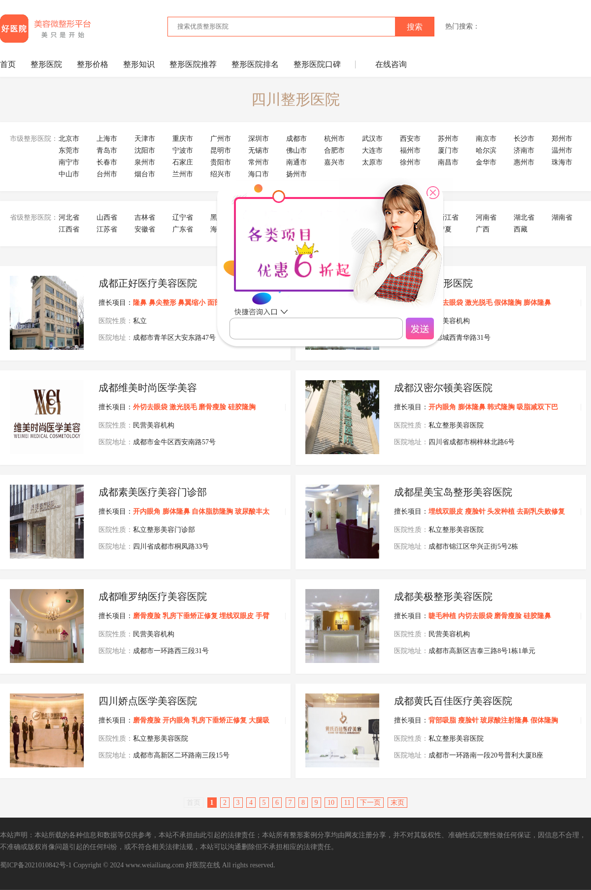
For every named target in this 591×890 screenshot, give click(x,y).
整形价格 (92, 64)
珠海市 (562, 162)
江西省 (69, 229)
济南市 (524, 150)
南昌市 (448, 162)
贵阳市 (220, 162)
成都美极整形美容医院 (443, 596)
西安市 (410, 138)
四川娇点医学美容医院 (147, 700)
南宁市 (69, 162)
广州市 (220, 138)
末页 (397, 802)
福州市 (410, 150)
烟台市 (144, 174)
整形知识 (139, 64)
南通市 (296, 162)
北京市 (69, 138)
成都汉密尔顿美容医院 (443, 387)
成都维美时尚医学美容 (147, 387)
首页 (8, 64)
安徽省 (144, 229)
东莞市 (69, 150)
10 (331, 802)
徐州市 (410, 162)
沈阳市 (144, 150)
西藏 (520, 229)
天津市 (144, 138)
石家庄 (182, 162)
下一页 (370, 802)
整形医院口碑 (317, 64)
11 (347, 802)
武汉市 (372, 138)
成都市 (296, 138)
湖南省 (562, 217)
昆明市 (220, 150)
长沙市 (524, 138)
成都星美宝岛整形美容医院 (453, 492)
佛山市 (296, 150)
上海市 (107, 138)
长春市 (107, 162)
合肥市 (334, 150)
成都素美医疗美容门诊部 (152, 492)
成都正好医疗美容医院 (147, 283)
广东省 (182, 229)
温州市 (562, 150)
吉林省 (144, 217)
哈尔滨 (486, 150)
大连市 (372, 150)
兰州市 (182, 174)
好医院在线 (203, 865)
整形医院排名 (255, 64)
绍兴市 (220, 174)
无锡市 (258, 150)
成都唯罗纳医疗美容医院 (152, 596)
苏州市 (448, 138)
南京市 (486, 138)
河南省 (486, 217)
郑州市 (562, 138)
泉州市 (144, 162)
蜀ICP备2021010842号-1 (35, 865)
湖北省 (524, 217)
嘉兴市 (334, 162)
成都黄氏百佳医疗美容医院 (453, 700)
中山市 (69, 174)
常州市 (258, 162)
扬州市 (296, 174)
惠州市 (524, 162)
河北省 (69, 217)
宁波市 (182, 150)
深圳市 (258, 138)
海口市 (258, 174)
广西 (483, 229)
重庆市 (182, 138)
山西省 (107, 217)
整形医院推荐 (193, 64)
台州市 (107, 174)
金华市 (486, 162)
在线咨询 (391, 64)
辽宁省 (182, 217)
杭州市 (334, 138)
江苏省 (107, 229)
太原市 (372, 162)
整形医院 (46, 64)
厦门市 (448, 150)
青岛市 (107, 150)
